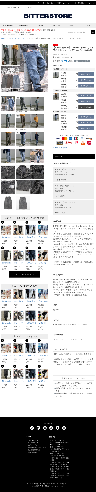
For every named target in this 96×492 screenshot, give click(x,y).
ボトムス (10, 38)
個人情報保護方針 (34, 450)
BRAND (72, 25)
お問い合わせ (32, 452)
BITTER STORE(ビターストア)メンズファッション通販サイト (48, 484)
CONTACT (29, 7)
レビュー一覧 (32, 445)
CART (88, 25)
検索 (93, 32)
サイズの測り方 (33, 443)
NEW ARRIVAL (8, 25)
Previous (3, 68)
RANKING (40, 25)
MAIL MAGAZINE (13, 7)
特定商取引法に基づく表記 (37, 447)
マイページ (91, 3)
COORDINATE (24, 25)
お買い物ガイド (33, 440)
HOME (3, 38)
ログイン (71, 3)
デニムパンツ (19, 38)
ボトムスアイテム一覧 (23, 274)
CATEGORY (56, 25)
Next (45, 68)
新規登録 (81, 3)
